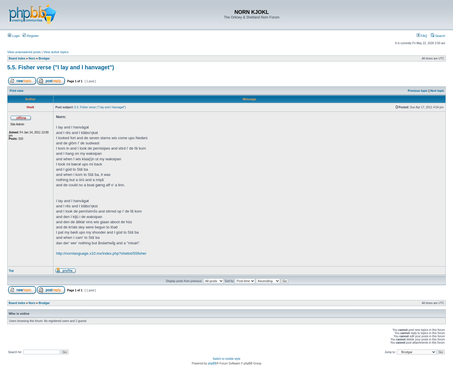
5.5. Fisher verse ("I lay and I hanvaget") (60, 67)
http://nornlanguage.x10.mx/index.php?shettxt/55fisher (101, 253)
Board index (17, 58)
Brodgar (44, 58)
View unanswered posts (24, 52)
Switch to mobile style (226, 358)
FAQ (422, 36)
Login (14, 36)
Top (11, 270)
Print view (16, 90)
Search (438, 36)
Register (31, 36)
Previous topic (418, 90)
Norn (32, 58)
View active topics (55, 52)
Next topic (437, 90)
